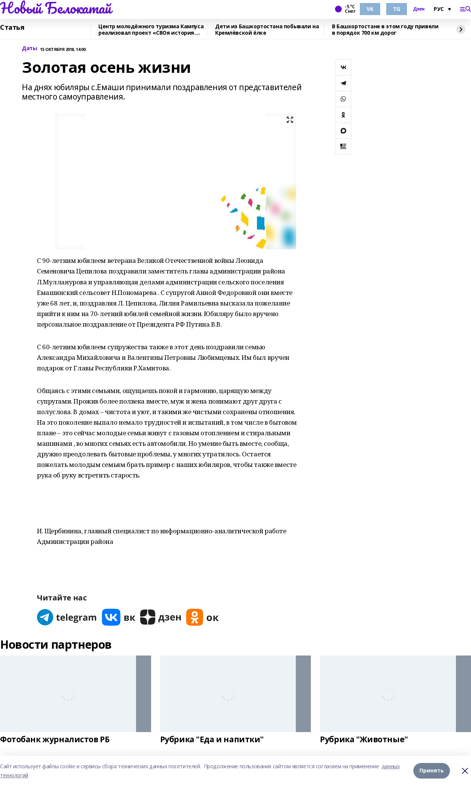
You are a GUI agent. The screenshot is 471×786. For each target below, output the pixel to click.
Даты (29, 48)
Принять (431, 770)
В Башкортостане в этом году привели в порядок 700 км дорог (385, 29)
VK (370, 8)
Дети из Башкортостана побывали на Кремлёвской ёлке (267, 29)
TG (396, 8)
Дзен (419, 9)
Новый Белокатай (55, 8)
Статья (12, 27)
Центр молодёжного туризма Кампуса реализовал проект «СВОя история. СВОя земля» (150, 29)
